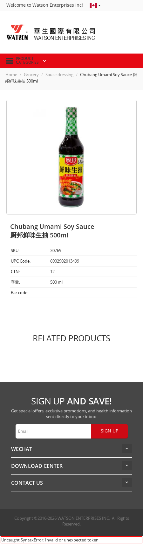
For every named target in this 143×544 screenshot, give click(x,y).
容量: (15, 282)
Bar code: (19, 292)
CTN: (15, 271)
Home (11, 74)
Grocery (31, 74)
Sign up (109, 431)
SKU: (15, 250)
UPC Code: (21, 261)
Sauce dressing (59, 74)
